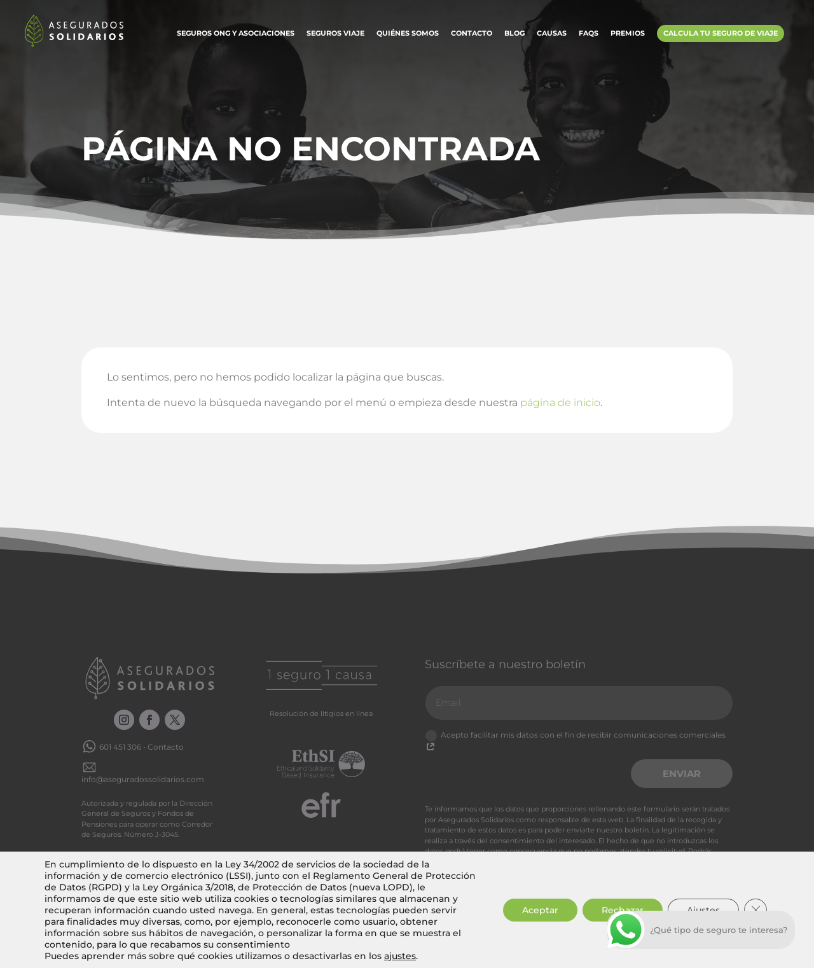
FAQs (588, 34)
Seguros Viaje (335, 34)
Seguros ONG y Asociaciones (235, 34)
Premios (627, 34)
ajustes (400, 956)
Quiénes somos (407, 34)
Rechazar (623, 910)
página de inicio (560, 402)
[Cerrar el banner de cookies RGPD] (755, 910)
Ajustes (703, 910)
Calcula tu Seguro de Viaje (720, 33)
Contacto (471, 34)
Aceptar (540, 910)
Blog (514, 34)
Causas (552, 34)
